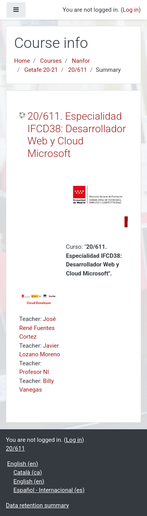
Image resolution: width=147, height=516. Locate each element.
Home (22, 60)
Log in (131, 9)
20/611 (77, 69)
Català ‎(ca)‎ (27, 472)
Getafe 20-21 (41, 69)
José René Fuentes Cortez (37, 327)
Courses (51, 60)
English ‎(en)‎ (22, 463)
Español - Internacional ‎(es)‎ (49, 490)
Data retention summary (37, 505)
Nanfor (81, 60)
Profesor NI (34, 372)
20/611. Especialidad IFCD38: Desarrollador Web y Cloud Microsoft (76, 134)
